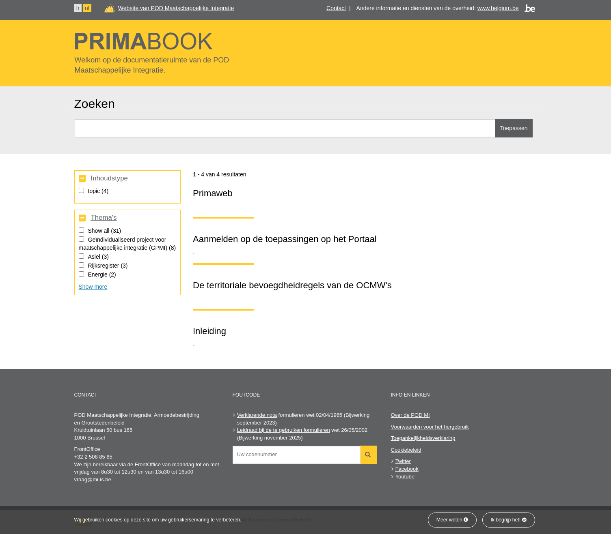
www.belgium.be (498, 8)
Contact (336, 8)
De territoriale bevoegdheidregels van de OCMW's (292, 285)
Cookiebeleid (406, 450)
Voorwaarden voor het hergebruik (430, 427)
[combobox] (297, 455)
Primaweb (213, 193)
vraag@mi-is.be (92, 479)
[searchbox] (298, 454)
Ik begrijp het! (509, 520)
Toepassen (514, 128)
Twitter (403, 461)
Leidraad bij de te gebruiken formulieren (283, 430)
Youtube (405, 477)
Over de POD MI (410, 415)
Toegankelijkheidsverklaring (423, 438)
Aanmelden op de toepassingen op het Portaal (285, 239)
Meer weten (452, 520)
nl (87, 8)
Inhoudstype (109, 178)
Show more (93, 286)
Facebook (407, 469)
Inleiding (209, 331)
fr (78, 8)
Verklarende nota (257, 415)
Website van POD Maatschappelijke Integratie (176, 8)
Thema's (104, 217)
